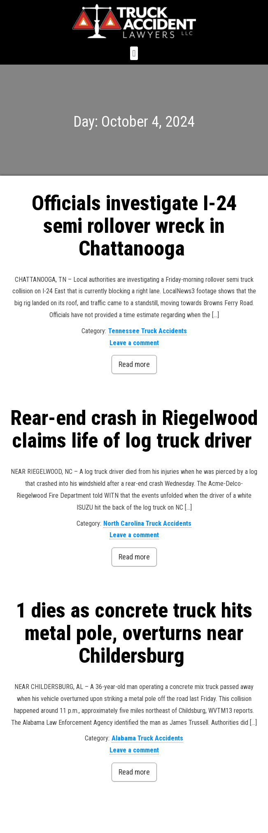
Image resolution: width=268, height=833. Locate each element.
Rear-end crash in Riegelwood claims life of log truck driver (134, 429)
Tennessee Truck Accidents (147, 331)
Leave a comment (134, 343)
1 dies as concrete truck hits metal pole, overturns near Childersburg (134, 633)
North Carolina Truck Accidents (147, 523)
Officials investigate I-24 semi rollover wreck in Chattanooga (134, 225)
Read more (134, 364)
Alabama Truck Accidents (147, 738)
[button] (134, 53)
